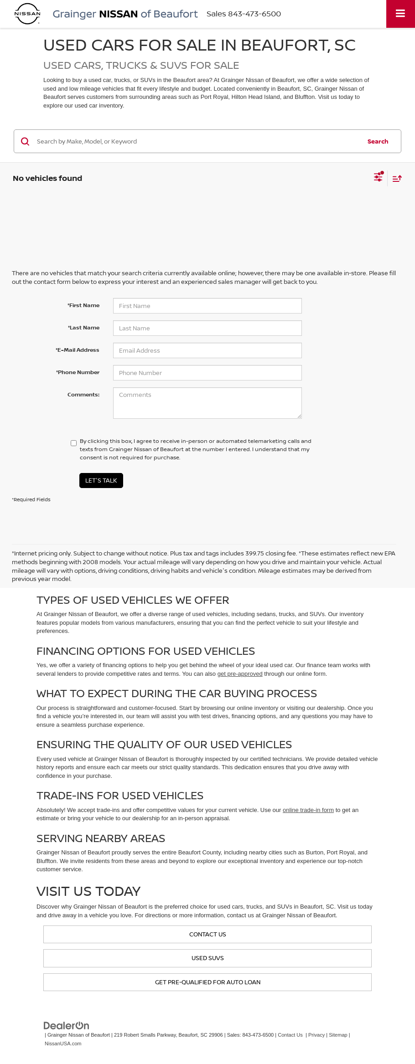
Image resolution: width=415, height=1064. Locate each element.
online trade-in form (308, 810)
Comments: (83, 394)
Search (378, 141)
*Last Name (83, 327)
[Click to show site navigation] (400, 14)
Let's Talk (101, 480)
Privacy (316, 1035)
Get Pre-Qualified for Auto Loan (207, 982)
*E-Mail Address (77, 350)
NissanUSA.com (63, 1043)
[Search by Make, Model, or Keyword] (197, 141)
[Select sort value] (395, 178)
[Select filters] (378, 178)
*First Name (83, 305)
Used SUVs (208, 958)
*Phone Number (77, 372)
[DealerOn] (66, 1025)
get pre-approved (240, 673)
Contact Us (290, 1035)
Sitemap (338, 1035)
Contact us (207, 934)
